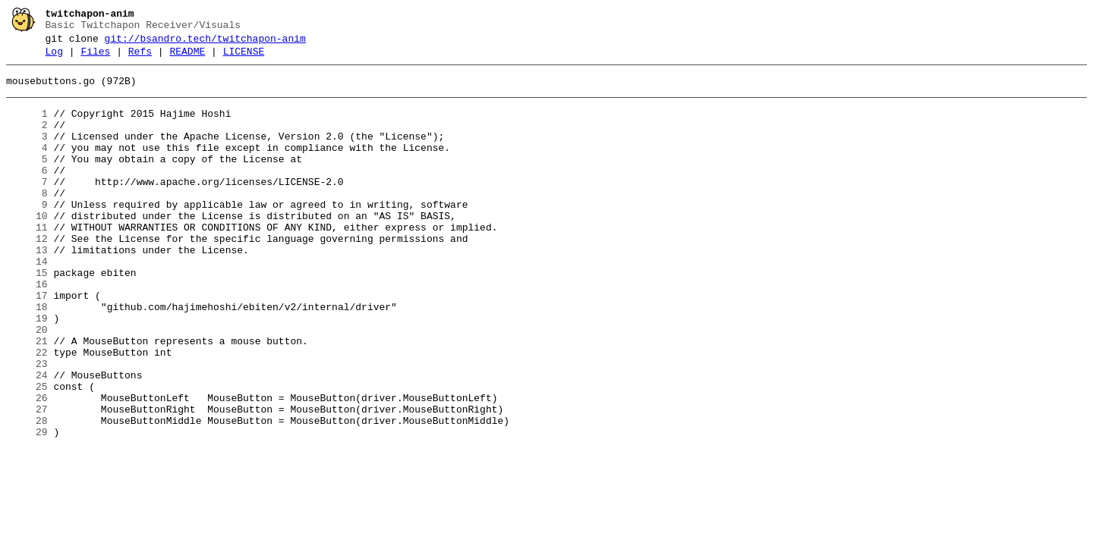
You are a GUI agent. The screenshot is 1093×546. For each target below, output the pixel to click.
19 (27, 371)
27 (27, 480)
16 (27, 330)
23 (27, 425)
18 (27, 357)
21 (27, 398)
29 (27, 507)
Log (54, 58)
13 (27, 289)
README (187, 58)
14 (27, 302)
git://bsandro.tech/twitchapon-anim (205, 43)
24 (27, 439)
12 (27, 275)
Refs (140, 58)
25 (27, 453)
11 (27, 261)
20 (27, 384)
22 (27, 412)
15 (27, 316)
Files (95, 58)
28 (27, 493)
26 (27, 466)
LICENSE (244, 58)
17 (27, 343)
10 (27, 248)
